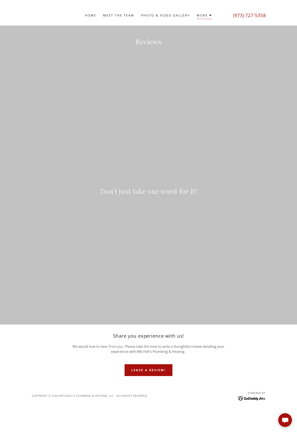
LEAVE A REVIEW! (148, 395)
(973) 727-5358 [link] (249, 15)
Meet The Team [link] (118, 15)
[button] (204, 16)
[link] (77, 142)
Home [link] (90, 15)
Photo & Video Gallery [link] (165, 15)
